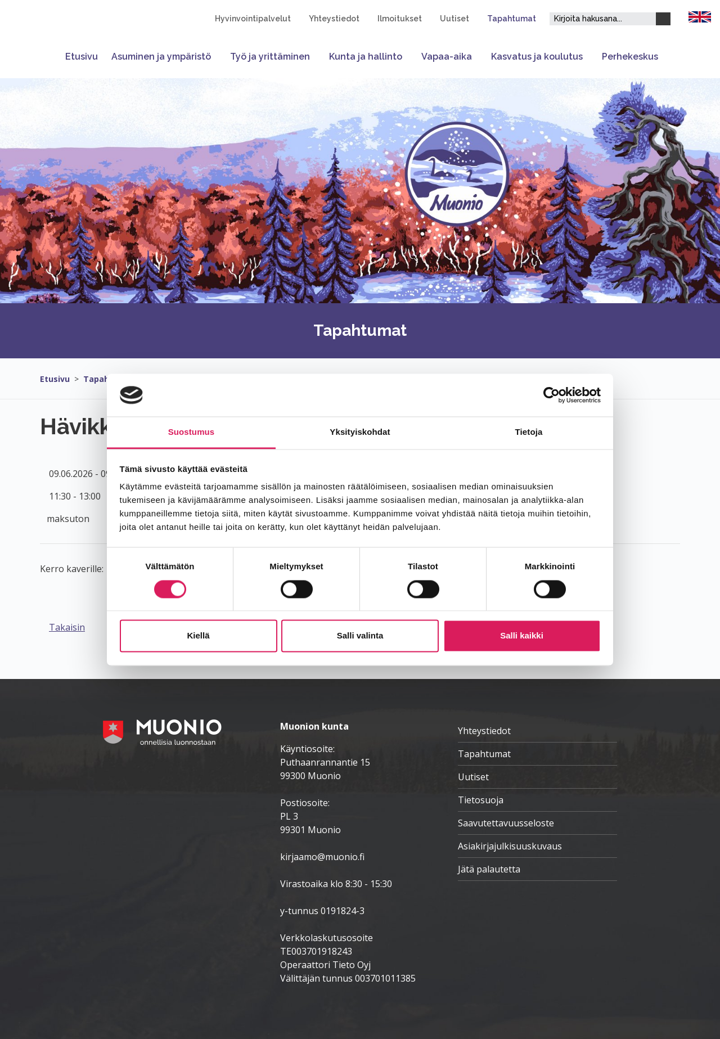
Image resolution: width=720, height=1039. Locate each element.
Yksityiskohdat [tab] (360, 432)
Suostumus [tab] (191, 432)
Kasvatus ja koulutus (537, 56)
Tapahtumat (511, 18)
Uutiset (454, 18)
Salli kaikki (521, 636)
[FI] (699, 16)
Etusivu (81, 56)
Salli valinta (360, 636)
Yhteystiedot (334, 18)
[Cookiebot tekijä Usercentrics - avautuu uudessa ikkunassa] (551, 394)
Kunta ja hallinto (365, 56)
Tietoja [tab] (529, 432)
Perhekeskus (630, 56)
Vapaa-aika (446, 56)
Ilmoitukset (399, 18)
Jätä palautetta (489, 869)
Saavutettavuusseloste (506, 823)
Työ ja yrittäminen (270, 56)
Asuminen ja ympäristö (161, 56)
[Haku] (663, 18)
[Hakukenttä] (603, 18)
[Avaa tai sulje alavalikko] (217, 56)
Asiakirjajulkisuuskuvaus (510, 846)
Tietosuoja (480, 800)
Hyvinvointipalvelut (253, 18)
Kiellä (198, 636)
